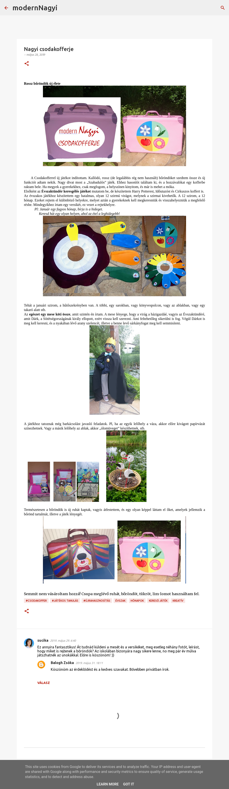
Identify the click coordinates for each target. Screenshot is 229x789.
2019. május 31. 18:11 (89, 662)
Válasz (43, 683)
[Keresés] (63, 7)
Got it (128, 784)
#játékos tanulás (65, 600)
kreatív (178, 600)
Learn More (108, 784)
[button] (26, 64)
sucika (42, 640)
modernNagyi (35, 8)
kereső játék (158, 600)
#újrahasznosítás (96, 600)
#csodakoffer (36, 600)
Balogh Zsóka (62, 663)
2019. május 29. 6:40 (63, 640)
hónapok (137, 600)
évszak (120, 600)
